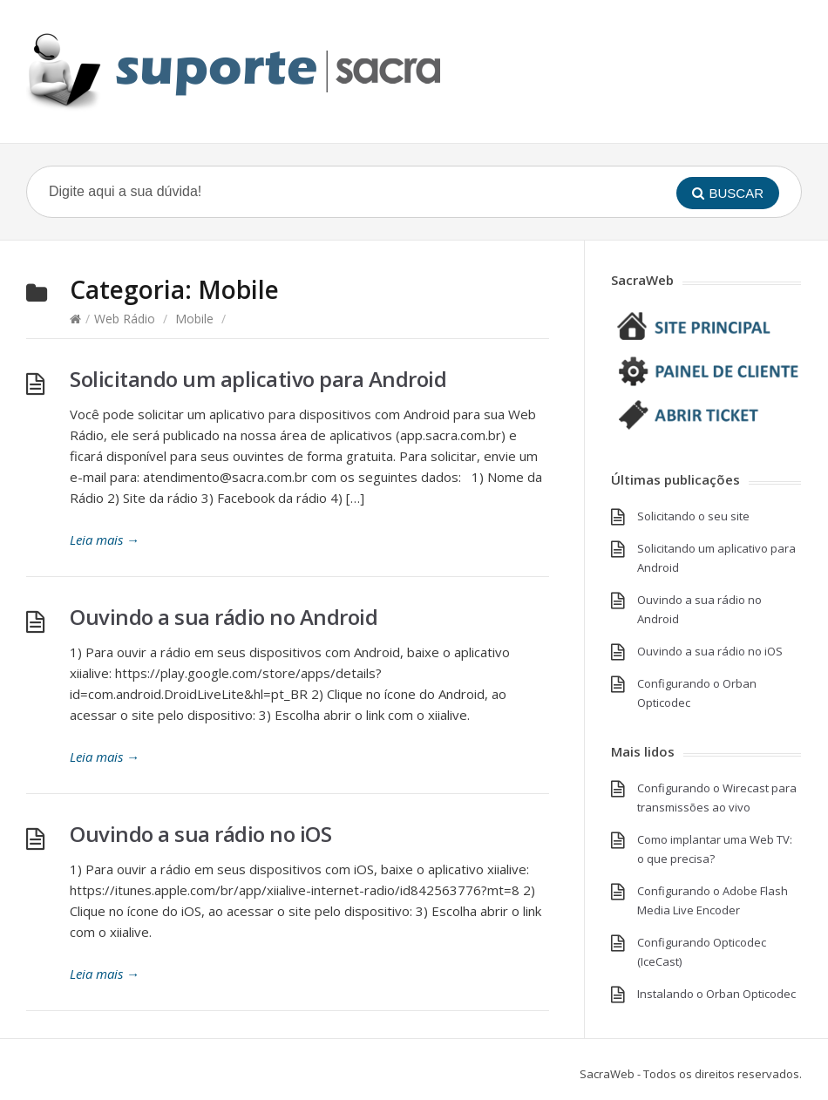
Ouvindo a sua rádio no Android (223, 616)
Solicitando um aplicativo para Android (258, 378)
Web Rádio (124, 318)
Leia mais (104, 539)
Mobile (194, 318)
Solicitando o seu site (693, 516)
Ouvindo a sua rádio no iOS (200, 833)
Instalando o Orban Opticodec (716, 994)
